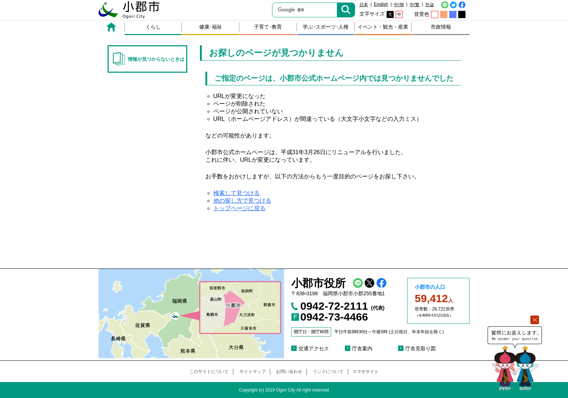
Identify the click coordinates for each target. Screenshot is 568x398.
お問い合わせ (289, 371)
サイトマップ (252, 371)
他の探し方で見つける (242, 201)
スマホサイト (365, 371)
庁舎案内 (362, 348)
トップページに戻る (239, 208)
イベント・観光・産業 (383, 27)
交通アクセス (313, 348)
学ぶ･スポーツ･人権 (325, 27)
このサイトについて (209, 371)
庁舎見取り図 (420, 348)
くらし (153, 27)
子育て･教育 (268, 27)
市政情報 (441, 27)
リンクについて (328, 371)
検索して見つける (236, 193)
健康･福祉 (210, 27)
